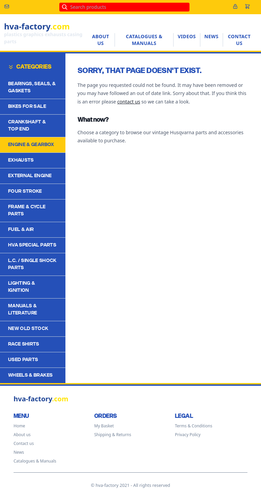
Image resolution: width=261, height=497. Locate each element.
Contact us (239, 39)
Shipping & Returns (112, 434)
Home (19, 426)
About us (100, 39)
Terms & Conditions (193, 426)
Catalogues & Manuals (144, 39)
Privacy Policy (188, 434)
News (211, 36)
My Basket (104, 426)
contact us (128, 101)
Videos (187, 36)
